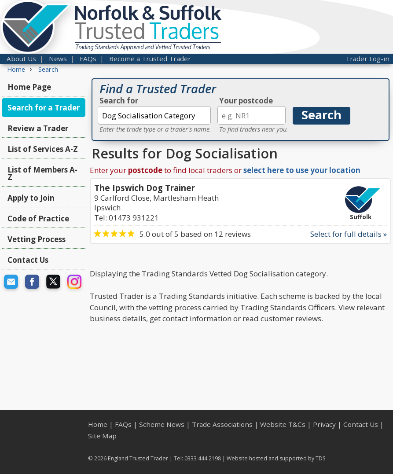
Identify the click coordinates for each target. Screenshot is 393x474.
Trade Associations (222, 424)
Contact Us (27, 260)
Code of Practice (38, 218)
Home (97, 424)
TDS (321, 458)
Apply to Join (31, 198)
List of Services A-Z (42, 149)
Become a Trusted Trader (150, 58)
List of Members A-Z (42, 173)
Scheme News (161, 424)
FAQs (88, 58)
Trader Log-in (367, 58)
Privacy (324, 424)
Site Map (102, 435)
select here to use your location (301, 170)
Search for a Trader (43, 108)
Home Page (29, 87)
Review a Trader (37, 128)
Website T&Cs (282, 424)
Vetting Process (36, 239)
